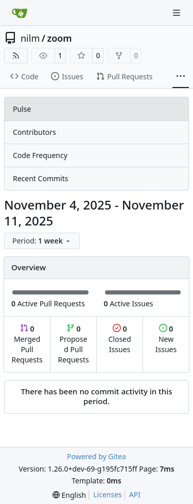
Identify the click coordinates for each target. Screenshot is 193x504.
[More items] (180, 76)
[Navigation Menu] (177, 12)
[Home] (19, 13)
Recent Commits (40, 178)
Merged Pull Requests (26, 344)
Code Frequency (40, 155)
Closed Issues (119, 339)
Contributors (34, 132)
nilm (30, 38)
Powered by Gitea (96, 456)
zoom (59, 38)
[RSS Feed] (16, 55)
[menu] (42, 241)
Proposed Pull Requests (73, 344)
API (135, 494)
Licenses (107, 494)
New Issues (166, 339)
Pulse (22, 109)
